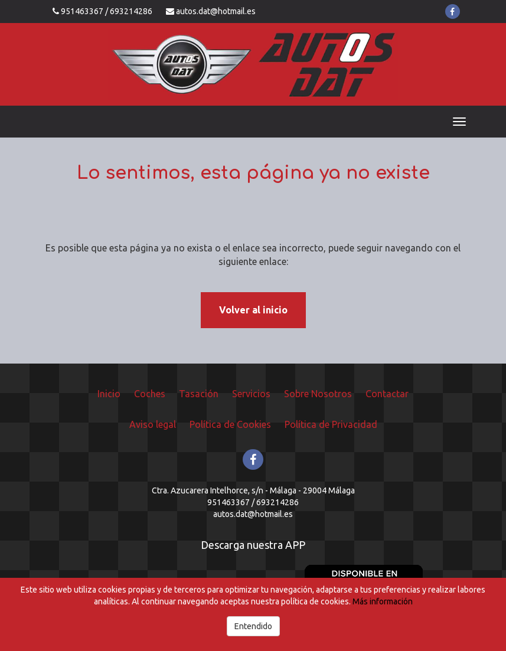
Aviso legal (152, 424)
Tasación (198, 393)
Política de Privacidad (331, 424)
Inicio (108, 393)
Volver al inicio (253, 310)
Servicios (251, 393)
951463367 (82, 11)
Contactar (387, 393)
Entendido (253, 626)
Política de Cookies (230, 424)
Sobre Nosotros (318, 393)
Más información (382, 601)
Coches (149, 393)
